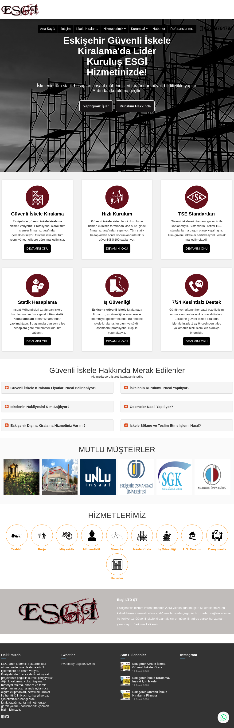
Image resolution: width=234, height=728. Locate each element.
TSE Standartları (196, 213)
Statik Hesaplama (37, 302)
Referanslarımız (182, 29)
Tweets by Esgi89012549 (78, 663)
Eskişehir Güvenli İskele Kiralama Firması (149, 693)
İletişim (65, 29)
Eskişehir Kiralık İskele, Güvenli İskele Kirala (149, 665)
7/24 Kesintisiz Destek (196, 302)
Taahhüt (17, 549)
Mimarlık (117, 549)
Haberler (159, 29)
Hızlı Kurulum (117, 213)
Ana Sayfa (47, 29)
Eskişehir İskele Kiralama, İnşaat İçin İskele (151, 679)
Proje (42, 549)
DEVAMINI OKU (37, 248)
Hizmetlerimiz (113, 29)
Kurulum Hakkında (135, 106)
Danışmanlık (217, 549)
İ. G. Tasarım (192, 549)
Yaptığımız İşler (96, 106)
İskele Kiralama (87, 29)
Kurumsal (138, 29)
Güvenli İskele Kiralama (37, 213)
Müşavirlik (66, 549)
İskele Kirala (142, 549)
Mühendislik (92, 549)
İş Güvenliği (117, 302)
